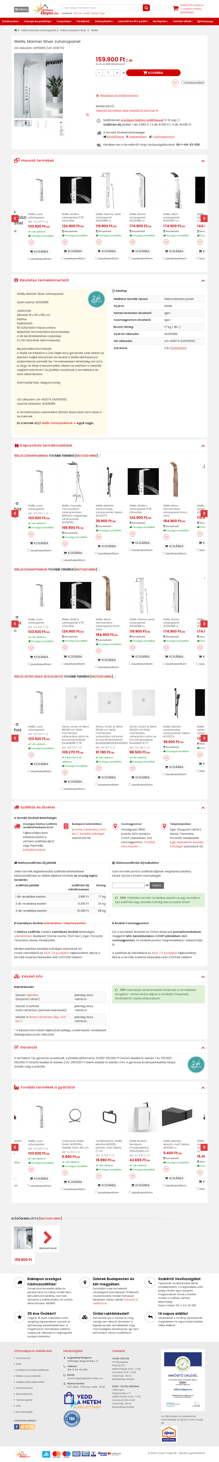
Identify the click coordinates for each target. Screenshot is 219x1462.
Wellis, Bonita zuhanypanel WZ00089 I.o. (137, 217)
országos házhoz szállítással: (142, 120)
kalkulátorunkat (34, 850)
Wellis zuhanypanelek (30, 569)
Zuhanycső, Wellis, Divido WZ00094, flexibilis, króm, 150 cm (75, 1144)
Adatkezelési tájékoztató (29, 1382)
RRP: (30, 221)
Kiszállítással (115, 137)
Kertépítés (160, 21)
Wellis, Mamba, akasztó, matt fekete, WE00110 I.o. (176, 1144)
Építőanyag (204, 21)
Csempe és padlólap (37, 21)
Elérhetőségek (23, 1412)
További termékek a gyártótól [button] (44, 1087)
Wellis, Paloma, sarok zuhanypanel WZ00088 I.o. (108, 217)
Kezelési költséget (92, 834)
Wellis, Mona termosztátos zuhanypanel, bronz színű (175, 510)
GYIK (17, 1406)
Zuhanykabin (103, 21)
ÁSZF (17, 1364)
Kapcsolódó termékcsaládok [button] (43, 445)
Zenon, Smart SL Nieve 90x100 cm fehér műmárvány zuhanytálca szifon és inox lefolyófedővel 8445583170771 (143, 735)
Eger (102, 13)
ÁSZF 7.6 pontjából (56, 953)
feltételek (178, 348)
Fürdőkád (83, 21)
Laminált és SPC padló (132, 21)
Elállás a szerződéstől (27, 1376)
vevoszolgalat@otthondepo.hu (85, 1378)
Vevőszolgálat (23, 1400)
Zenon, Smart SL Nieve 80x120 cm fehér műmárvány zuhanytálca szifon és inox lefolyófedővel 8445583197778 (75, 735)
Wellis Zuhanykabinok (59, 423)
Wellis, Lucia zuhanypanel (36, 215)
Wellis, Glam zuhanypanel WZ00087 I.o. (171, 217)
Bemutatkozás (23, 1394)
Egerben (32, 995)
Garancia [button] (25, 1047)
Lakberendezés (12, 28)
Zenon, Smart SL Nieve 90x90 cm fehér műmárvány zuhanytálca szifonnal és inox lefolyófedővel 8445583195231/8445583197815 (115, 735)
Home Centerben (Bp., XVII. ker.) (40, 1019)
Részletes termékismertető (119, 96)
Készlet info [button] (28, 976)
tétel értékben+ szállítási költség (192, 9)
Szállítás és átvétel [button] (34, 807)
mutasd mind (86, 456)
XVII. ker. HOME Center (85, 13)
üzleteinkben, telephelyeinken (65, 923)
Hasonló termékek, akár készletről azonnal (127, 110)
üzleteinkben (23, 936)
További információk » (138, 844)
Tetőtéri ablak (182, 21)
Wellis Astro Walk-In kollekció (38, 676)
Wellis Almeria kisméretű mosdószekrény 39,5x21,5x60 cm (139, 1146)
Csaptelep (63, 21)
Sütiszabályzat (23, 1388)
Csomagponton (164, 137)
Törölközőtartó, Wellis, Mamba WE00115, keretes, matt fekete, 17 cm (109, 1146)
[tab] (109, 160)
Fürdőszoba (10, 21)
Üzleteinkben (138, 137)
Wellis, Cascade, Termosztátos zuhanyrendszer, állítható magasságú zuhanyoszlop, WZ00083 (74, 514)
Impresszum (22, 1358)
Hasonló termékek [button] (34, 160)
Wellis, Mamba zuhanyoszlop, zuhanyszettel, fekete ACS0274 (109, 510)
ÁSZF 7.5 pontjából (164, 953)
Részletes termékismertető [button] (41, 280)
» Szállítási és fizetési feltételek (31, 1370)
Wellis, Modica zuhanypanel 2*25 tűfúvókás (73, 217)
